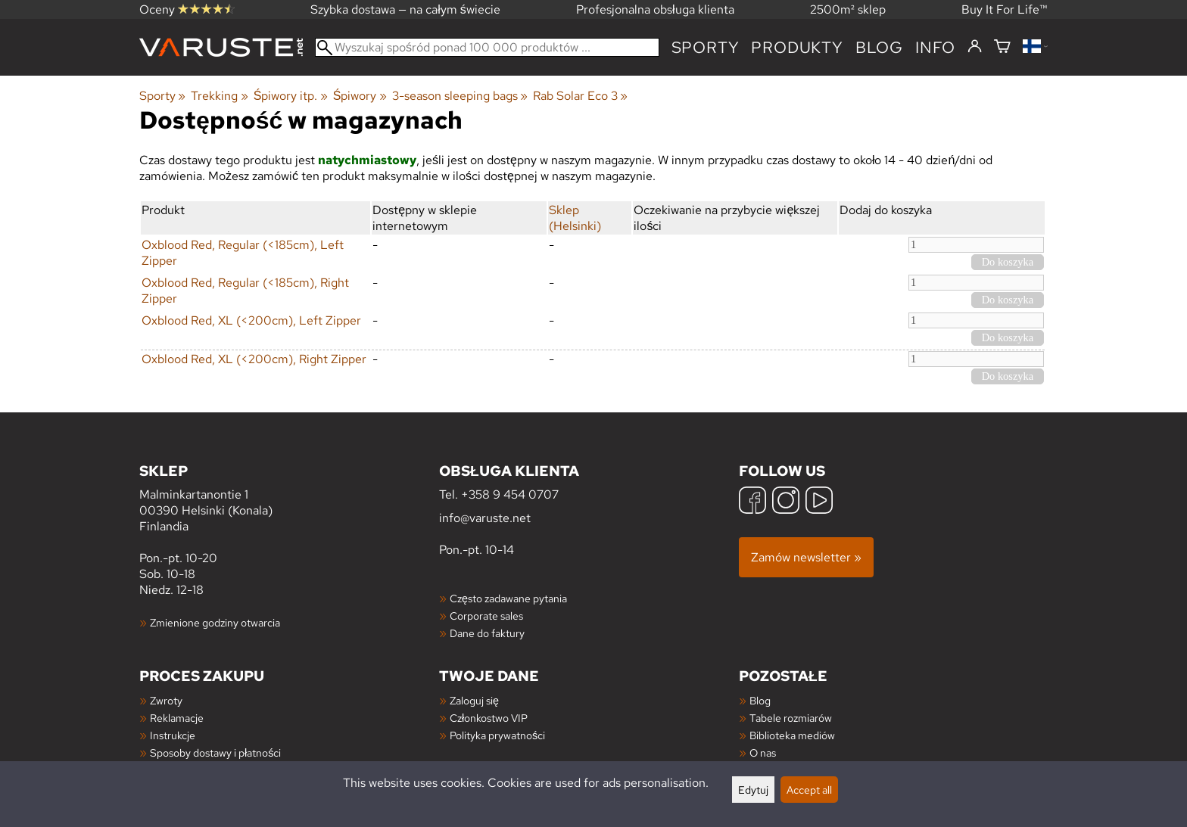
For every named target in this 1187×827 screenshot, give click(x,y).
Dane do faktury (487, 633)
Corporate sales (486, 615)
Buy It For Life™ (1004, 9)
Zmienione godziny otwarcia (215, 622)
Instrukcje (172, 735)
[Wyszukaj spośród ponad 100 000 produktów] (487, 47)
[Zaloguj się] (974, 47)
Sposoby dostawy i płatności (215, 752)
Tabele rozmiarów (790, 717)
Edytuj (753, 789)
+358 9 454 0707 (510, 494)
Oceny (187, 9)
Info (935, 47)
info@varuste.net (485, 518)
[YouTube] (819, 502)
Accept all (809, 789)
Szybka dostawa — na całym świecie (405, 9)
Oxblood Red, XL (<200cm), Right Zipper (254, 359)
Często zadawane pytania (508, 598)
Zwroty (166, 700)
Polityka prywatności (497, 735)
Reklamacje (177, 717)
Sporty (705, 47)
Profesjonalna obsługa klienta (655, 9)
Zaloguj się (474, 700)
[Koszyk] (1002, 47)
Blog (760, 700)
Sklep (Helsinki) (575, 218)
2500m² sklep (848, 9)
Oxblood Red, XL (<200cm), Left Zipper (251, 320)
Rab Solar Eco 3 (580, 96)
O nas (762, 752)
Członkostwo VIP (489, 717)
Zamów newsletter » (806, 557)
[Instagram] (785, 502)
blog (879, 47)
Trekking (219, 96)
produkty (797, 47)
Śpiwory (360, 96)
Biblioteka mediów (792, 735)
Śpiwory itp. (291, 96)
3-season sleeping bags (460, 96)
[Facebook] (752, 502)
